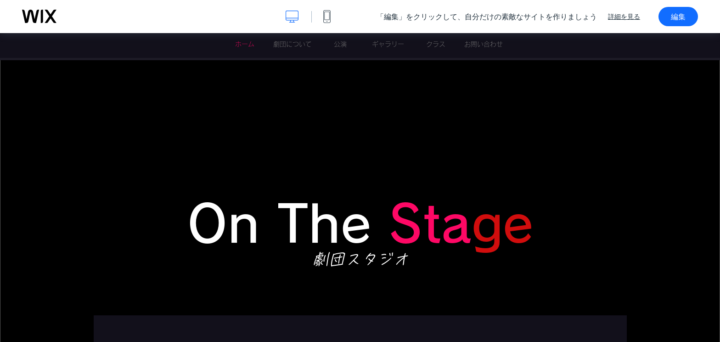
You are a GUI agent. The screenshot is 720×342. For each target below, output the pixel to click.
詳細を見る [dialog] (624, 16)
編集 (678, 16)
